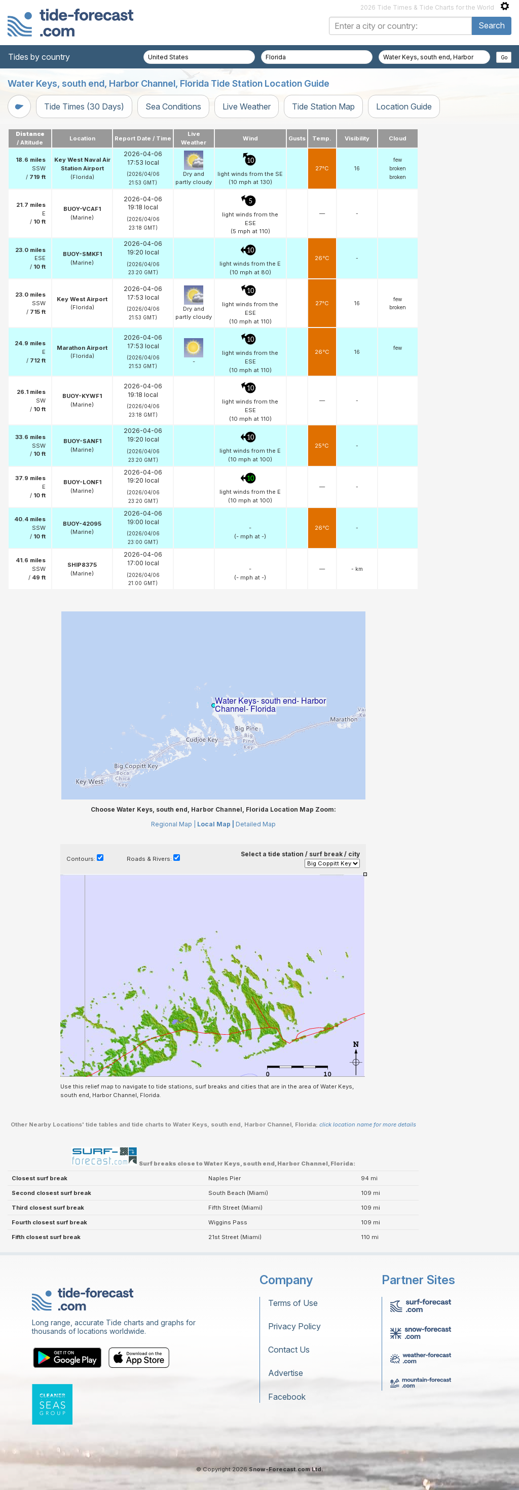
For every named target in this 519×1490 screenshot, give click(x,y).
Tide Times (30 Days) (84, 106)
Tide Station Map (323, 106)
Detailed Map (256, 824)
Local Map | (215, 824)
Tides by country (39, 57)
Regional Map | (173, 824)
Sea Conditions (173, 106)
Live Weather (247, 106)
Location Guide (404, 106)
